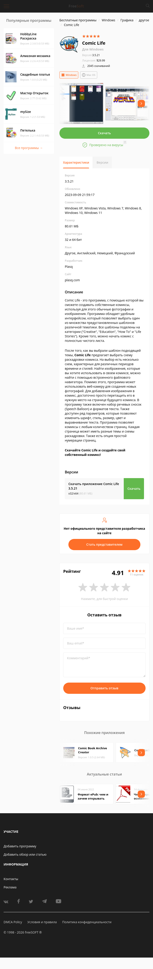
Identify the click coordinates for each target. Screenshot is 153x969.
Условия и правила (42, 922)
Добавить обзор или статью (25, 854)
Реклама (10, 887)
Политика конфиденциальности (86, 922)
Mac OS (88, 75)
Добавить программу (20, 846)
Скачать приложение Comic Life (93, 486)
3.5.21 (91, 55)
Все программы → (29, 148)
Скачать (104, 133)
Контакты (11, 879)
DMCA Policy (13, 922)
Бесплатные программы (78, 20)
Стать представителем (104, 544)
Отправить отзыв (104, 688)
